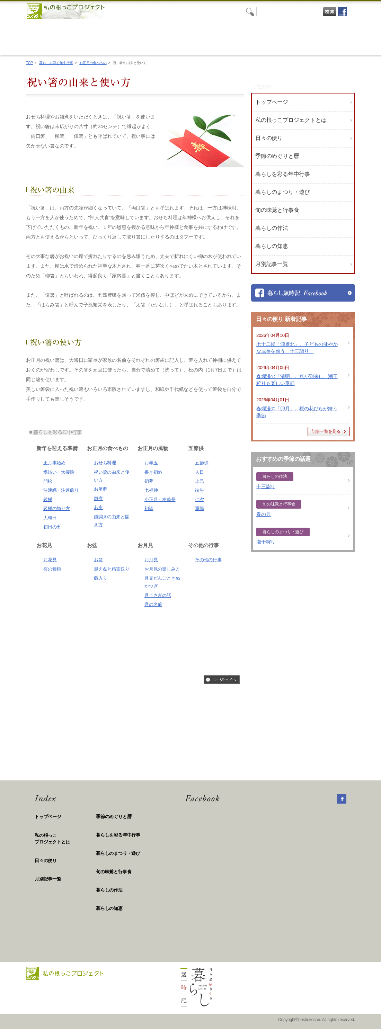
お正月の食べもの (92, 63)
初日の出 (52, 526)
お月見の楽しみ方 (162, 569)
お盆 (98, 559)
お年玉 (151, 462)
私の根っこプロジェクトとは (290, 120)
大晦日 (49, 517)
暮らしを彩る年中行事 (56, 63)
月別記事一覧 (271, 264)
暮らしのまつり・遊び (118, 853)
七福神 (151, 490)
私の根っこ (65, 839)
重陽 (199, 508)
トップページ (271, 102)
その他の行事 (208, 559)
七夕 (199, 499)
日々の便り (269, 138)
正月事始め (54, 462)
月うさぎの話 (157, 595)
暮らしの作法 (109, 890)
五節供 (201, 462)
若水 (98, 507)
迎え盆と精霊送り (111, 569)
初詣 (148, 508)
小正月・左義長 (160, 499)
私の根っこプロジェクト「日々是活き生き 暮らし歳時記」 (185, 37)
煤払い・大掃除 (58, 472)
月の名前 (153, 604)
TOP (29, 63)
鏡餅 (47, 499)
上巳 (199, 481)
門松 (47, 481)
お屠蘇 (100, 489)
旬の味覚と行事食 (113, 871)
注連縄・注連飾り (61, 490)
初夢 (148, 481)
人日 (199, 472)
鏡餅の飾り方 (56, 508)
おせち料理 (105, 462)
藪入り (100, 578)
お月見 (151, 559)
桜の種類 (52, 569)
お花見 (49, 559)
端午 (199, 490)
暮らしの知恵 (109, 908)
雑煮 (98, 498)
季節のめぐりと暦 (113, 816)
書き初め (153, 472)
